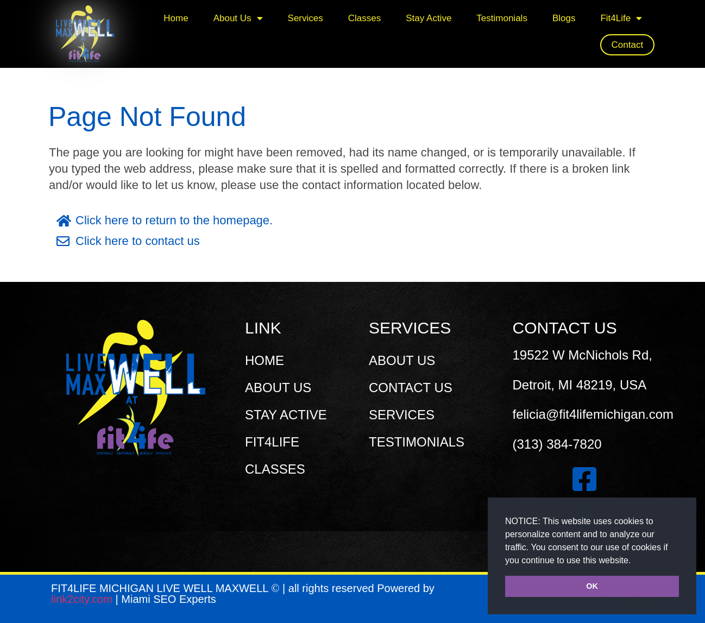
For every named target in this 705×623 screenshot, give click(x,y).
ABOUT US (278, 387)
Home (175, 18)
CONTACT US (410, 387)
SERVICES (402, 414)
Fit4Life (621, 18)
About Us (238, 18)
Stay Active (428, 18)
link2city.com (83, 599)
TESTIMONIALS (416, 442)
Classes (364, 18)
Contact (628, 45)
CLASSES (275, 469)
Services (305, 18)
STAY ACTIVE (286, 414)
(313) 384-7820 (557, 444)
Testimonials (501, 18)
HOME (264, 360)
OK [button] (592, 586)
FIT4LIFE (272, 442)
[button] (635, 561)
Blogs (564, 18)
